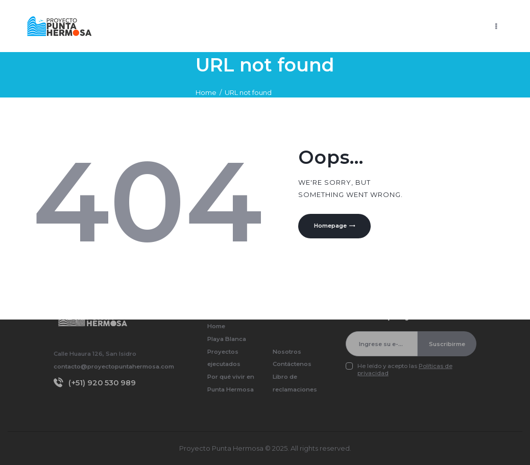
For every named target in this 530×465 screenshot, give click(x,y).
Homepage (331, 226)
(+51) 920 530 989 (102, 382)
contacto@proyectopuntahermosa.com (114, 366)
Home (206, 92)
